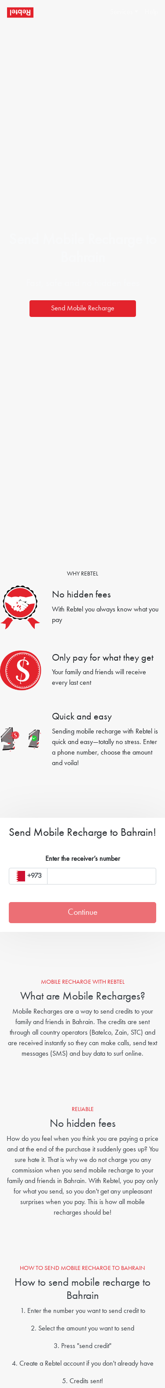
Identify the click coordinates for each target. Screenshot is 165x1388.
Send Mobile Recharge (82, 308)
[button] (120, 12)
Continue (83, 912)
